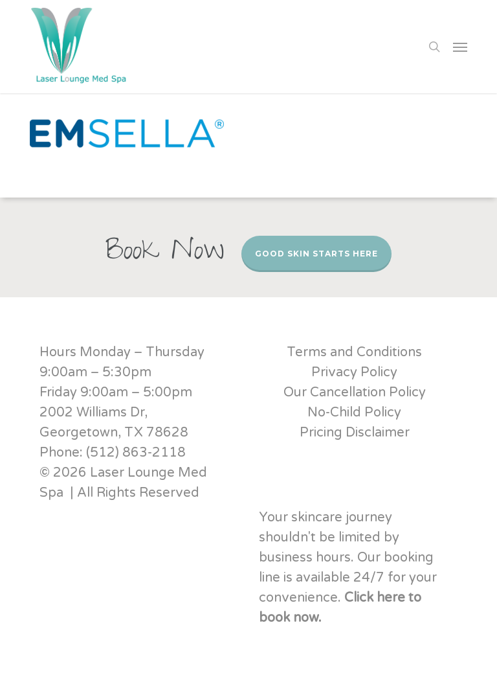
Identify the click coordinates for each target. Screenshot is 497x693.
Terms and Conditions (354, 352)
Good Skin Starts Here (316, 253)
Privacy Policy (354, 372)
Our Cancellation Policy (354, 392)
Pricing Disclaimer (355, 432)
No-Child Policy (354, 412)
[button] (460, 46)
